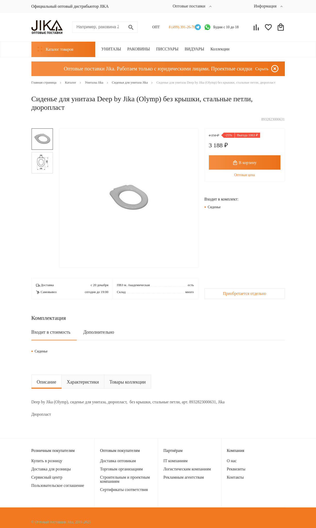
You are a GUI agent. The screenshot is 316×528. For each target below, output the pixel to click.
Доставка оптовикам (118, 461)
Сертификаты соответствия (124, 489)
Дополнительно (98, 332)
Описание (46, 382)
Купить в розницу (46, 461)
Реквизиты (236, 469)
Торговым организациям (121, 469)
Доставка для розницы (51, 469)
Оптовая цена (244, 175)
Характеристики (83, 382)
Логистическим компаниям (187, 469)
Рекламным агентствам (184, 477)
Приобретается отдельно (244, 293)
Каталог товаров (55, 49)
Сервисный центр (46, 477)
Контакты (235, 477)
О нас (232, 461)
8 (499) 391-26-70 (180, 27)
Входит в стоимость (51, 332)
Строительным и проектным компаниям (125, 479)
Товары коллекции (127, 382)
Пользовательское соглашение (57, 485)
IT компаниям (176, 461)
